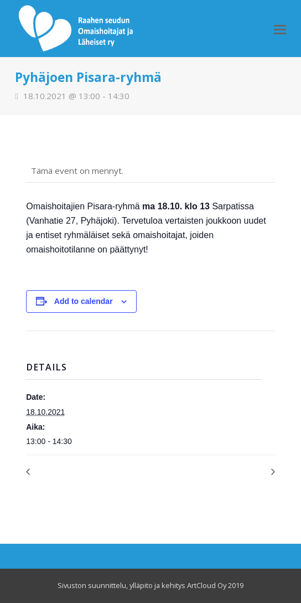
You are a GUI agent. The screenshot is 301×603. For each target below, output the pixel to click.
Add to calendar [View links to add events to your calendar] (83, 301)
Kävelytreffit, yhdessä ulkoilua (224, 472)
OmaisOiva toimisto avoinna (74, 472)
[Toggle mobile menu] (280, 28)
